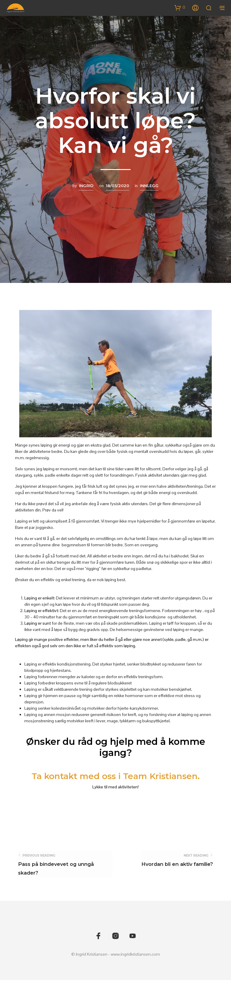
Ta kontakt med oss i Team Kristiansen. (115, 775)
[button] (179, 8)
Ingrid (86, 185)
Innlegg (149, 185)
